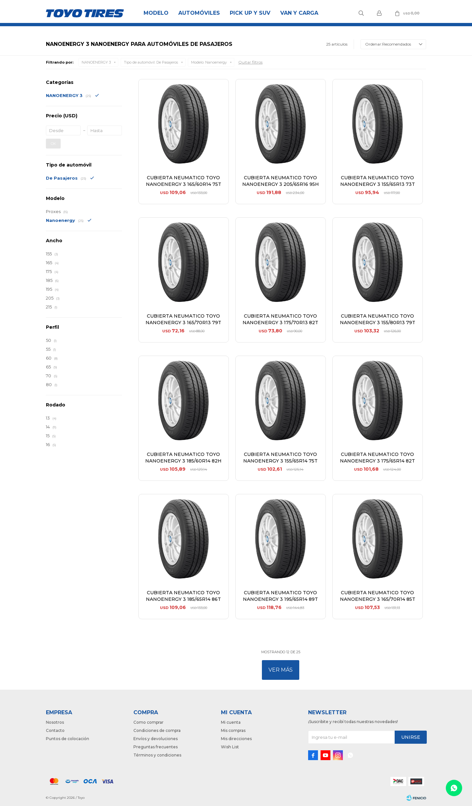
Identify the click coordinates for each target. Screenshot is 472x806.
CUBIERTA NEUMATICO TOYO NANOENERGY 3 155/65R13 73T (377, 181)
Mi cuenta (231, 722)
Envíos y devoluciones (155, 738)
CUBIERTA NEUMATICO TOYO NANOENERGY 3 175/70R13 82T (280, 319)
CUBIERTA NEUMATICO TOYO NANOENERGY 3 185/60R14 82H (183, 457)
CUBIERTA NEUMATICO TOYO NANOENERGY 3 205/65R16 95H (280, 181)
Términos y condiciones (157, 755)
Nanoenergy (209, 62)
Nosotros (55, 722)
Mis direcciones (236, 738)
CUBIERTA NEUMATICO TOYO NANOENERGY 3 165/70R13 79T (183, 319)
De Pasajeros (151, 62)
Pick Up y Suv (250, 13)
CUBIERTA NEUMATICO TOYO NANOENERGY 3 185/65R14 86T (183, 596)
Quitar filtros (250, 62)
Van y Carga (299, 13)
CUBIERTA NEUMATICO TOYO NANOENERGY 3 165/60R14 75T (183, 181)
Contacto (55, 730)
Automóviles (199, 13)
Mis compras (233, 730)
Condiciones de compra (157, 730)
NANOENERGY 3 (96, 62)
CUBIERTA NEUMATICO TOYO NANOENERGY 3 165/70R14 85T (377, 596)
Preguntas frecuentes (155, 746)
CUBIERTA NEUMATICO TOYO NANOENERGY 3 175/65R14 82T (377, 457)
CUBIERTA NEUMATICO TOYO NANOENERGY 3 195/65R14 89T (280, 596)
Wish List (230, 746)
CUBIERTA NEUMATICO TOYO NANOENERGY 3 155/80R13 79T (377, 319)
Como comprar (148, 722)
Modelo (156, 13)
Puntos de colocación (67, 738)
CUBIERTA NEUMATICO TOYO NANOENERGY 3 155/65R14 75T (280, 457)
